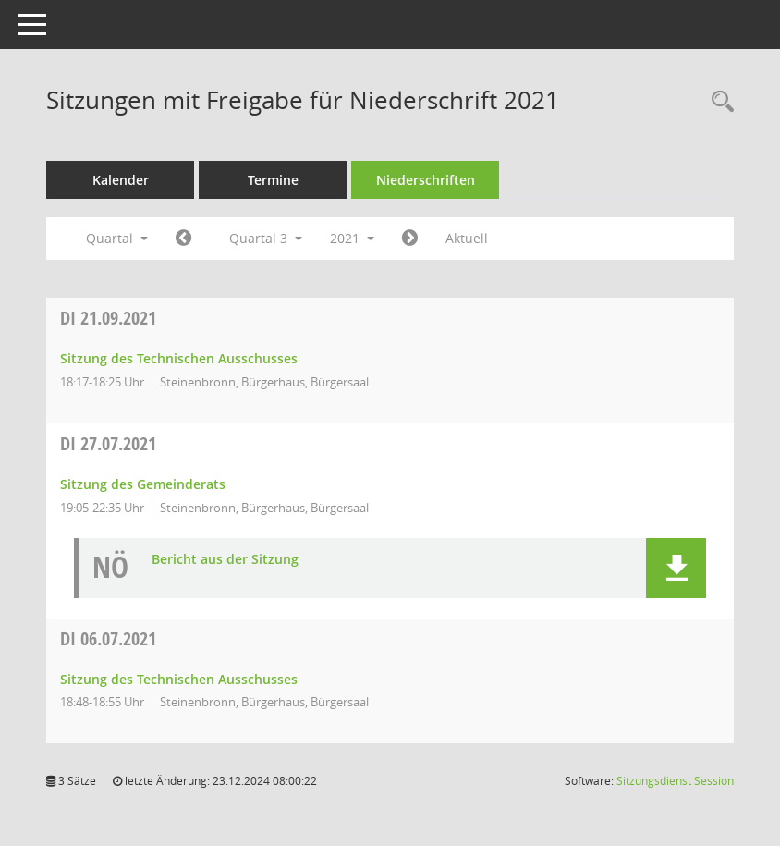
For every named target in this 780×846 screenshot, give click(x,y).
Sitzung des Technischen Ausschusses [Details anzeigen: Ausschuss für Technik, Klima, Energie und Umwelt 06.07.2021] (179, 679)
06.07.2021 (108, 638)
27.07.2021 (108, 443)
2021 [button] (352, 238)
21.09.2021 (108, 317)
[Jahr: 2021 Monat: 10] (410, 238)
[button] (676, 568)
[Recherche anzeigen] (718, 102)
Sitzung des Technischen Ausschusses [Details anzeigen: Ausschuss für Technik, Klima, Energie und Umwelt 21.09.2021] (179, 358)
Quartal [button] (117, 238)
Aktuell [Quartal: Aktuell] (466, 238)
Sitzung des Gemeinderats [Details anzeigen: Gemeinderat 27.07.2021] (142, 484)
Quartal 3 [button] (265, 238)
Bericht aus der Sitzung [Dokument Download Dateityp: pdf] (225, 560)
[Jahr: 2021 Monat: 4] (183, 238)
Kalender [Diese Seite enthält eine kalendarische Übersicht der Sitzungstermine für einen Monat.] (120, 180)
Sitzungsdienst (675, 781)
